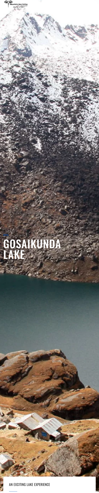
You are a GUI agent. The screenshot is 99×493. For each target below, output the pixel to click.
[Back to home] (16, 4)
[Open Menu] (49, 4)
